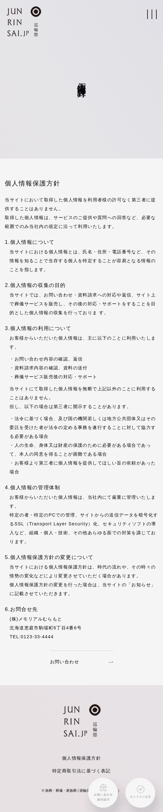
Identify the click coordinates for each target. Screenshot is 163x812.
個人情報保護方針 (81, 758)
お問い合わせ (81, 661)
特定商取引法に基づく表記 (81, 770)
